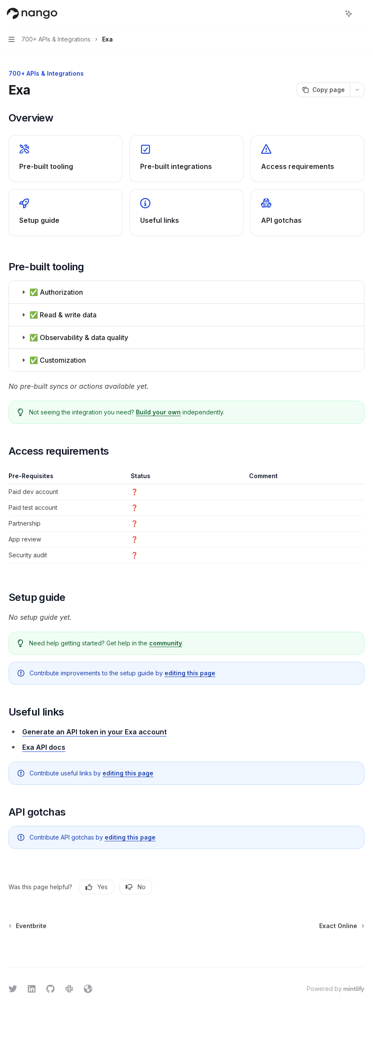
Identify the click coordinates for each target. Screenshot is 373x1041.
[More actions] (362, 14)
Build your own (158, 412)
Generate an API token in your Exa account (94, 732)
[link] (66, 158)
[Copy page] (323, 90)
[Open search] (333, 14)
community (165, 643)
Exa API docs (43, 747)
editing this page (189, 673)
